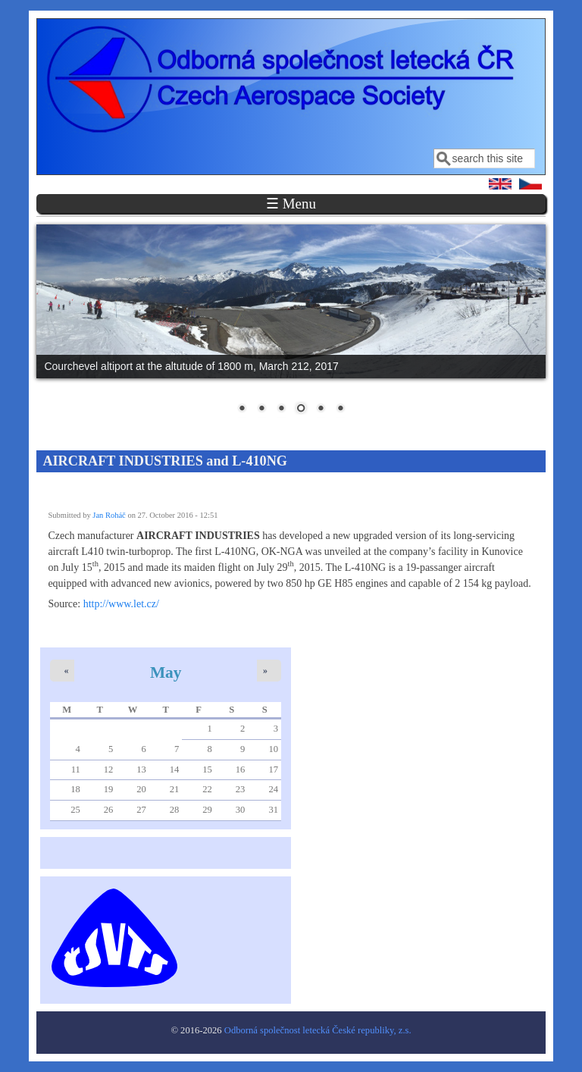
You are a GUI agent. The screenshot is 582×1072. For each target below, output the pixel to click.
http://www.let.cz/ (121, 604)
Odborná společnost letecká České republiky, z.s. (317, 1030)
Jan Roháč (108, 515)
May (166, 672)
